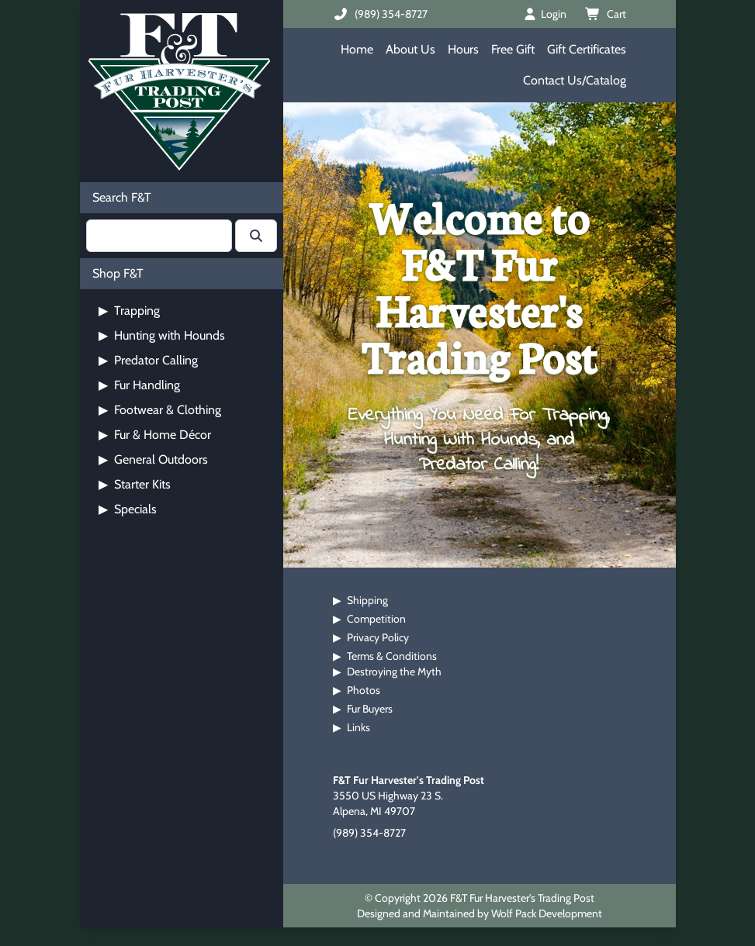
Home (357, 49)
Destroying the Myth (394, 671)
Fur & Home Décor (155, 434)
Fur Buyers (370, 709)
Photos (363, 690)
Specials (128, 509)
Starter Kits (135, 484)
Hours (463, 49)
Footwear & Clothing (160, 409)
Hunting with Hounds (162, 335)
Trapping (129, 310)
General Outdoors (153, 459)
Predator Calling (148, 360)
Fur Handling (139, 385)
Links (358, 727)
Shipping (367, 600)
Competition (376, 619)
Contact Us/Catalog (574, 80)
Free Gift (513, 49)
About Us (410, 49)
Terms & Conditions (392, 656)
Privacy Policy (378, 637)
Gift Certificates (586, 49)
